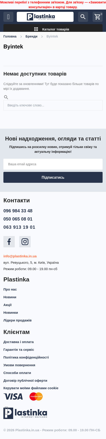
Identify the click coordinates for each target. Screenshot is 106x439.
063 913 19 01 (19, 227)
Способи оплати (17, 373)
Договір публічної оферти (25, 380)
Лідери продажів (17, 320)
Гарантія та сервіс (18, 349)
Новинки (10, 312)
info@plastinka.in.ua (20, 256)
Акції (7, 305)
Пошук (97, 102)
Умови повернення (19, 365)
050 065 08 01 (17, 218)
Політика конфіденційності (26, 357)
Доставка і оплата (18, 342)
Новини (9, 297)
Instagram (25, 241)
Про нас (10, 289)
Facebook (9, 241)
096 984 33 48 (17, 210)
